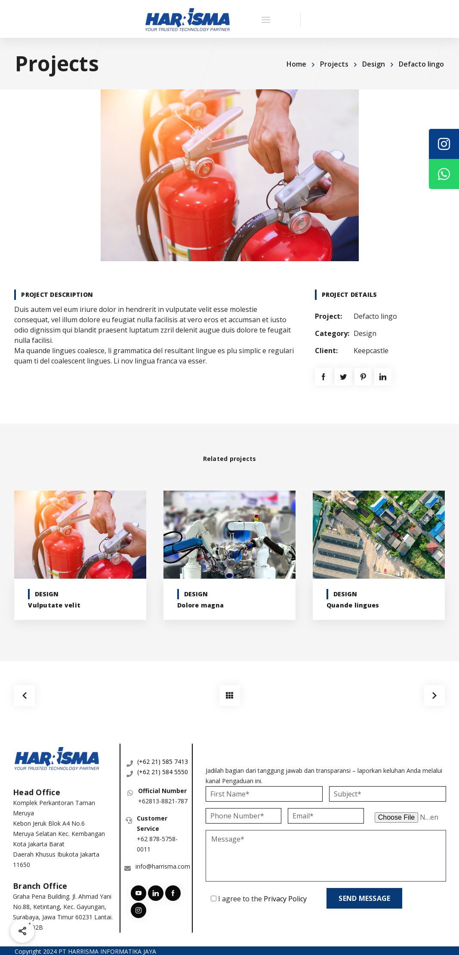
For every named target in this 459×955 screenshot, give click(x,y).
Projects (334, 64)
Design (373, 64)
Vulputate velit (54, 605)
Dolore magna (200, 605)
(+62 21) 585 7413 (162, 760)
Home (296, 64)
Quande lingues (353, 605)
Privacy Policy (285, 897)
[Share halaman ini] (22, 931)
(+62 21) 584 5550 (162, 770)
